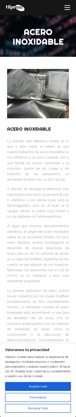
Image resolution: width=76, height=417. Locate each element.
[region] (38, 380)
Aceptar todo (38, 386)
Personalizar (38, 397)
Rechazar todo (38, 408)
